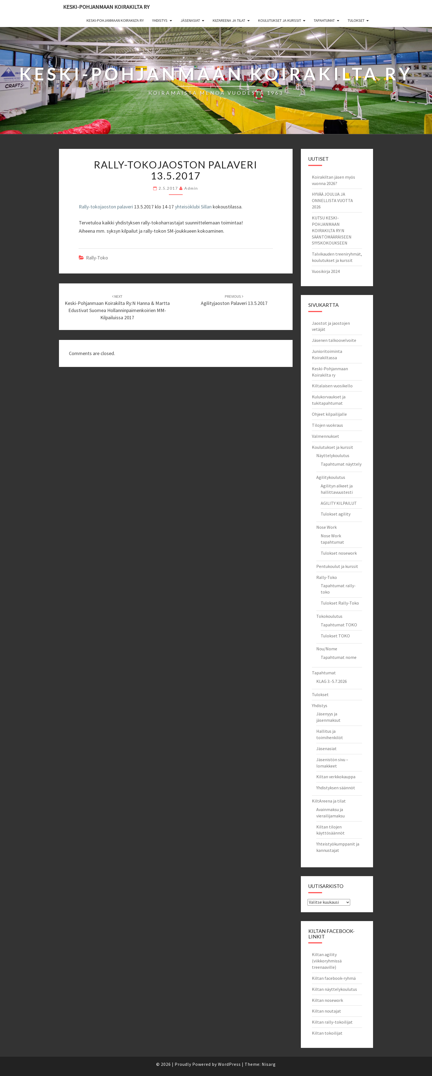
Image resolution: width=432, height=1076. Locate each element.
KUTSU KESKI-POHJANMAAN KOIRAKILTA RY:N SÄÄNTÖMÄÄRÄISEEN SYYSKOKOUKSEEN (332, 230)
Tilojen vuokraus (327, 425)
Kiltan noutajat (326, 1011)
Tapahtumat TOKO (339, 624)
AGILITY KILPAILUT (339, 503)
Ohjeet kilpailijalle (329, 414)
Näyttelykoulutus (332, 455)
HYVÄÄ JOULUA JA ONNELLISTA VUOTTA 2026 (332, 200)
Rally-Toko (326, 577)
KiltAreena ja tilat (229, 20)
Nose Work (326, 527)
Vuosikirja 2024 (326, 271)
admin (191, 188)
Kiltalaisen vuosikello (332, 385)
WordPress (229, 1064)
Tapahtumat (324, 20)
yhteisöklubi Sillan (193, 206)
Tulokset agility (335, 514)
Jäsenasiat (190, 20)
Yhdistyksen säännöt (335, 787)
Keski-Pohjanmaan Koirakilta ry (106, 6)
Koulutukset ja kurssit (279, 20)
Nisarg (269, 1064)
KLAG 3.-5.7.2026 (331, 681)
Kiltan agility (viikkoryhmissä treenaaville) (327, 961)
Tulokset (356, 20)
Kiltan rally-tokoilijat (332, 1022)
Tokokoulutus (329, 616)
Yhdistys (160, 20)
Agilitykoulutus (330, 477)
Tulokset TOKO (335, 635)
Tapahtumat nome (339, 657)
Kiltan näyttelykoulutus (334, 989)
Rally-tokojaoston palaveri (106, 206)
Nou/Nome (326, 648)
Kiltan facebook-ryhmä (334, 978)
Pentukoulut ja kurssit (337, 566)
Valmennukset (325, 436)
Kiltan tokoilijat (327, 1033)
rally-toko (97, 257)
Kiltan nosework (327, 1000)
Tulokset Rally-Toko (340, 603)
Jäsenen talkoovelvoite (334, 340)
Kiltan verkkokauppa (335, 776)
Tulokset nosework (339, 553)
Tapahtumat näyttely (341, 464)
